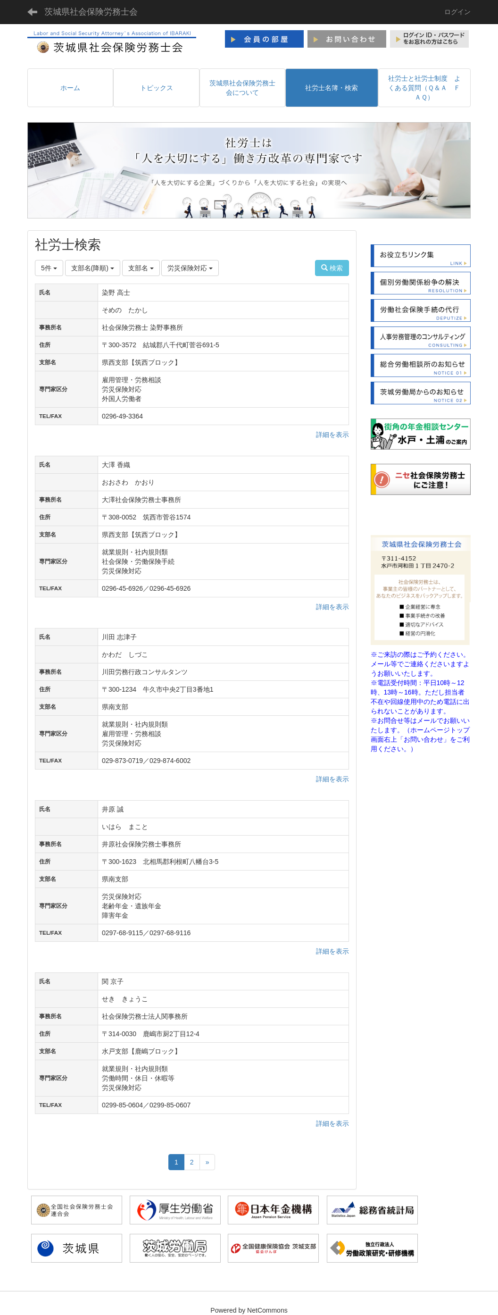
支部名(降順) (92, 268)
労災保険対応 (190, 268)
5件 (49, 268)
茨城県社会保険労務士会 (91, 12)
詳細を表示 (332, 434)
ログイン (457, 12)
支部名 (141, 268)
